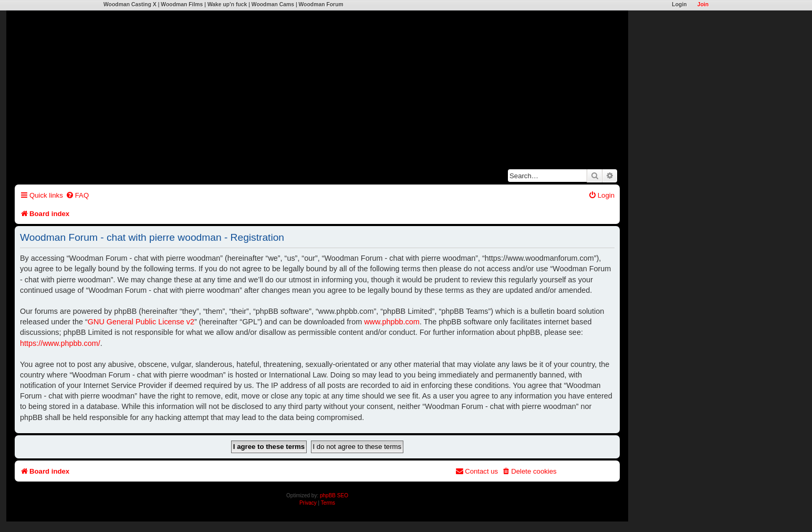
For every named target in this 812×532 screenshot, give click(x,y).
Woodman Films (182, 4)
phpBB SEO (334, 495)
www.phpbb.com (392, 322)
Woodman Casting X (130, 4)
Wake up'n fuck (227, 4)
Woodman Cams (273, 4)
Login (679, 4)
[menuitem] (77, 195)
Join (703, 4)
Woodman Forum (320, 4)
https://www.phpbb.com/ (60, 343)
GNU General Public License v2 (141, 322)
